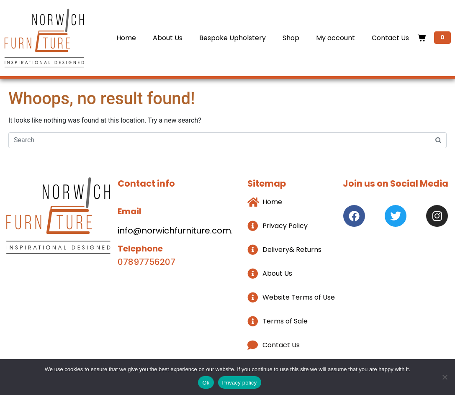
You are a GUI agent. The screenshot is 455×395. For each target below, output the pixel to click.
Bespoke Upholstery (232, 38)
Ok (205, 383)
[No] (444, 377)
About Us (168, 38)
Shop (291, 38)
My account (335, 38)
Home (126, 38)
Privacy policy (239, 383)
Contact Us (390, 38)
